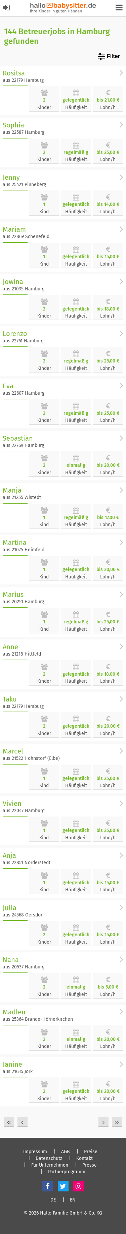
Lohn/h (108, 107)
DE (53, 1200)
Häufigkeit (76, 107)
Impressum (35, 1152)
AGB (65, 1152)
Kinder (44, 107)
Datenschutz (49, 1158)
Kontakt (84, 1158)
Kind (44, 212)
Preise (90, 1152)
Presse (89, 1165)
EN (73, 1200)
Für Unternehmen (49, 1165)
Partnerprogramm (66, 1172)
